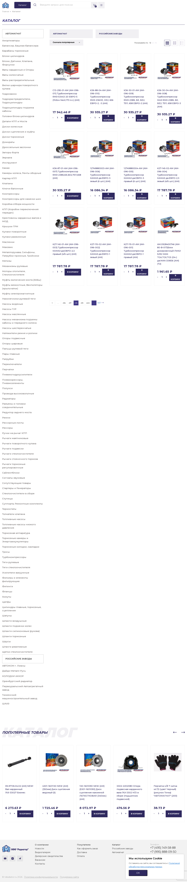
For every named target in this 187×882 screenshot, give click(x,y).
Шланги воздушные (14, 620)
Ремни (6, 417)
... (58, 303)
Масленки (8, 242)
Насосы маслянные (14, 314)
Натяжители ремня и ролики (19, 333)
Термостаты (9, 509)
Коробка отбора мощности (18, 204)
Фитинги (7, 586)
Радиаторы (9, 398)
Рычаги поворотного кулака (19, 443)
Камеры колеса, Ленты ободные (21, 173)
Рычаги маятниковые (15, 438)
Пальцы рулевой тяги (15, 348)
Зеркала (7, 157)
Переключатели (12, 364)
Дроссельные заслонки (16, 147)
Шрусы (6, 641)
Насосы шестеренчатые (16, 328)
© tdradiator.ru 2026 (12, 877)
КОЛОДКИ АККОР (13, 676)
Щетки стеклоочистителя (17, 651)
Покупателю (84, 844)
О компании (42, 844)
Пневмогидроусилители (17, 374)
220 (88, 303)
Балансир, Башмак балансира (20, 45)
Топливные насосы (13, 519)
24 (153, 43)
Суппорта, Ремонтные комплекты (22, 503)
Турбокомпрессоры (14, 557)
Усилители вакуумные (15, 572)
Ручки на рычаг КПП (14, 433)
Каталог (116, 844)
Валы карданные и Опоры (18, 69)
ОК (138, 872)
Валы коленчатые (13, 74)
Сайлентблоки (11, 472)
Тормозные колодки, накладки (20, 546)
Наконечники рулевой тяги (19, 298)
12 (150, 43)
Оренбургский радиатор (17, 681)
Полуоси (7, 388)
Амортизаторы (11, 40)
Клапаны (7, 183)
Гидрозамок (9, 93)
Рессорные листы (13, 422)
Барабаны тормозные (15, 50)
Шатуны (7, 615)
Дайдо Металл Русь (14, 670)
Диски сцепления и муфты (18, 131)
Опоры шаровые (12, 343)
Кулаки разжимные (14, 236)
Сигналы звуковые (13, 477)
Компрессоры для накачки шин (21, 199)
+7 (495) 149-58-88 (163, 847)
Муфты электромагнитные (18, 293)
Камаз (5, 168)
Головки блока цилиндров (18, 116)
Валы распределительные (18, 80)
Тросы (6, 552)
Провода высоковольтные (18, 393)
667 (99, 303)
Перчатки (8, 369)
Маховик (7, 247)
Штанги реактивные (14, 646)
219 (82, 303)
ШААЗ (5, 703)
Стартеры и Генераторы (16, 488)
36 (156, 43)
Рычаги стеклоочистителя (18, 453)
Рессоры (7, 427)
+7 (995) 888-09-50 (163, 852)
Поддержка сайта (69, 877)
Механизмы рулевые (15, 266)
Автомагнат (118, 852)
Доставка (82, 852)
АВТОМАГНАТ (13, 33)
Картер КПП (9, 178)
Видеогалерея (42, 852)
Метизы (7, 260)
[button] (175, 732)
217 (70, 303)
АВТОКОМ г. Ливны (13, 665)
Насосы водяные (12, 304)
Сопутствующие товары (16, 483)
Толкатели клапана (13, 514)
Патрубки (8, 359)
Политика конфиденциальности (41, 877)
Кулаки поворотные (14, 231)
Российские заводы (122, 848)
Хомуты (6, 596)
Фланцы (7, 591)
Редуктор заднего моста (17, 412)
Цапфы (6, 601)
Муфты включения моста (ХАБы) (21, 279)
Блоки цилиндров (13, 56)
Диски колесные (12, 126)
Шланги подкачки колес (17, 626)
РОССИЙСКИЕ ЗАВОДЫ (18, 658)
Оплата (81, 856)
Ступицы (7, 498)
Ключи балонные (12, 188)
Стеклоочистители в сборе (18, 493)
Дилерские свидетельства (49, 856)
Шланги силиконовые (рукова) (21, 631)
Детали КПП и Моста (14, 121)
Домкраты (8, 142)
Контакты (40, 863)
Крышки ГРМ (10, 226)
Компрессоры (10, 193)
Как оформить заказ (87, 848)
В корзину (73, 118)
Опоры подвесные (13, 338)
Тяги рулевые (10, 562)
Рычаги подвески (13, 448)
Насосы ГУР (9, 309)
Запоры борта (10, 152)
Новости (39, 848)
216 (64, 303)
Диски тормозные (13, 136)
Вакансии (40, 860)
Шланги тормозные (14, 636)
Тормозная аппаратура (16, 533)
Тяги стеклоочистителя (16, 567)
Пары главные (11, 354)
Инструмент (9, 162)
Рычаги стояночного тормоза (20, 459)
